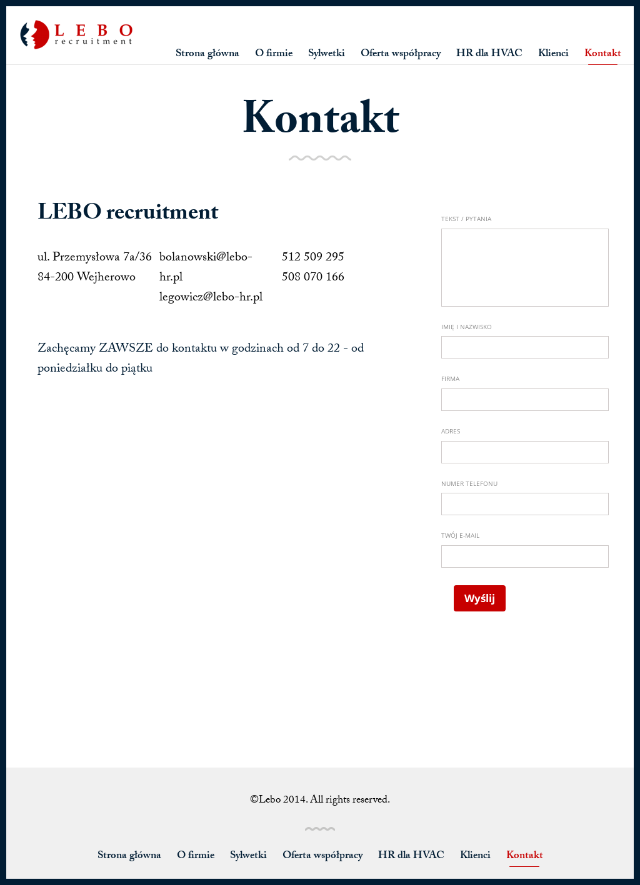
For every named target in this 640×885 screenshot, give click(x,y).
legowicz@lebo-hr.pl (210, 298)
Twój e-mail (460, 535)
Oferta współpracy (401, 55)
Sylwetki (326, 55)
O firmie (273, 55)
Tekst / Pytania (466, 218)
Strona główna (207, 55)
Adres (450, 431)
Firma (450, 378)
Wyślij (479, 598)
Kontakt (602, 55)
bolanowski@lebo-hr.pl (205, 268)
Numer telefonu (469, 483)
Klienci (553, 55)
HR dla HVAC (489, 55)
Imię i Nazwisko (466, 326)
